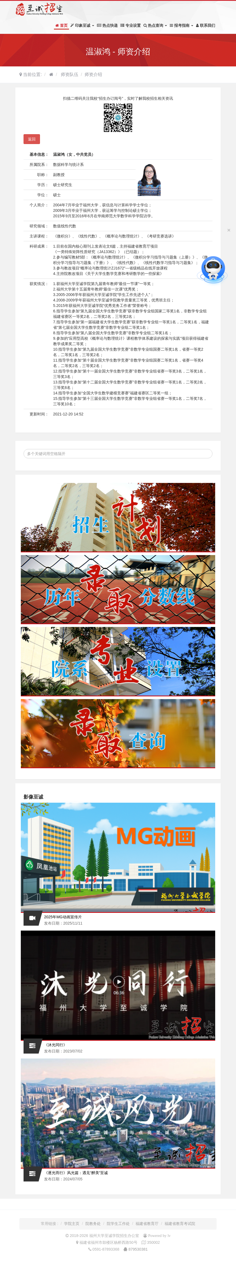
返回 (32, 139)
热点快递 (107, 25)
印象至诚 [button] (82, 25)
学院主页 (71, 1223)
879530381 (138, 1249)
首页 (61, 25)
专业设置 (130, 25)
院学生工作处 (118, 1223)
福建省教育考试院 (180, 1223)
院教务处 (93, 1223)
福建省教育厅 (147, 1223)
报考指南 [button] (181, 25)
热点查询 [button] (155, 25)
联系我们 (205, 25)
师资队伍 (69, 74)
